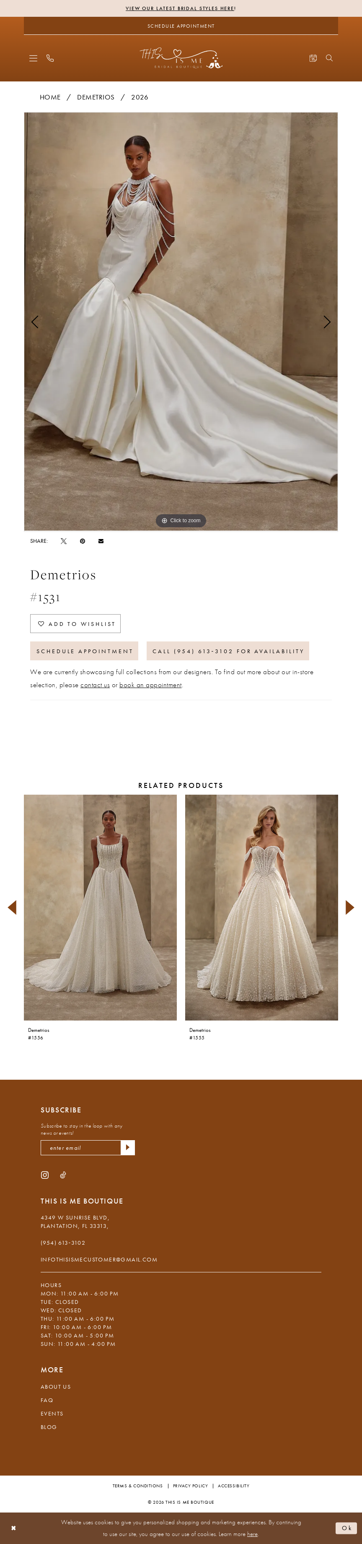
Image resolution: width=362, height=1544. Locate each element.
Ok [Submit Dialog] (347, 1528)
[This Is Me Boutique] (181, 57)
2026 (139, 97)
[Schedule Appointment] (181, 25)
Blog (49, 1427)
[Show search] (329, 58)
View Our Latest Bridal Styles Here (180, 8)
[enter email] (88, 1147)
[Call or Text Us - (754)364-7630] (50, 58)
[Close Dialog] (13, 1528)
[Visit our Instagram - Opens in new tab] (45, 1174)
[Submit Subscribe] (128, 1147)
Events (52, 1413)
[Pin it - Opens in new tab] (82, 540)
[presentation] (100, 908)
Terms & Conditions (138, 1486)
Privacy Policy (190, 1486)
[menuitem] (33, 58)
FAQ (47, 1400)
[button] (33, 58)
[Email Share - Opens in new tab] (101, 540)
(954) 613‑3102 (63, 1242)
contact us (95, 684)
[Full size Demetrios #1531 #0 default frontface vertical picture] (181, 322)
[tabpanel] (181, 322)
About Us (56, 1386)
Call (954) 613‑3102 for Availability (228, 651)
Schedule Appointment (85, 651)
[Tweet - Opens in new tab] (63, 540)
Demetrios (96, 97)
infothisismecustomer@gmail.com (99, 1259)
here (252, 1534)
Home (50, 97)
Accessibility (233, 1486)
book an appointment (150, 684)
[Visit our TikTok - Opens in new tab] (63, 1174)
